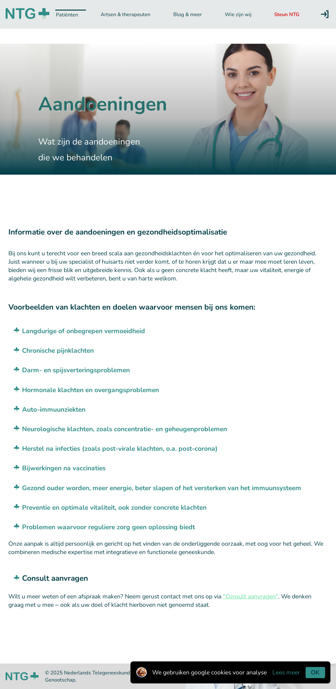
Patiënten (67, 14)
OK (315, 672)
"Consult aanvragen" (250, 596)
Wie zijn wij (238, 14)
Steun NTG (286, 14)
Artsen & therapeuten (125, 14)
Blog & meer (187, 14)
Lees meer (286, 672)
